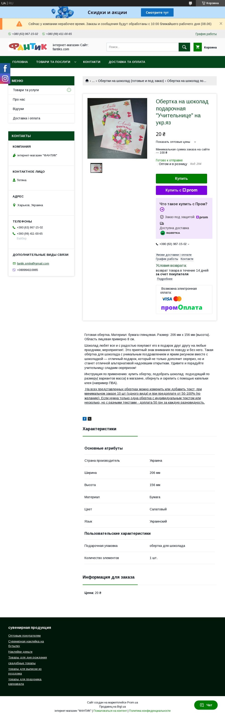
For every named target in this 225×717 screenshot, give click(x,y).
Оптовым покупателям (24, 635)
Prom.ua (132, 702)
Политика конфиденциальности (150, 710)
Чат (206, 705)
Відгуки (18, 109)
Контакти (91, 62)
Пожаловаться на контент (110, 710)
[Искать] (184, 47)
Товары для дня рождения (27, 657)
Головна (20, 62)
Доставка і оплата (26, 118)
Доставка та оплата (127, 62)
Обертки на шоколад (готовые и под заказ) (131, 81)
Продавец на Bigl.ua (112, 706)
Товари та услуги (26, 90)
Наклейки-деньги (20, 651)
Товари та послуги (53, 62)
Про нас (19, 99)
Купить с (181, 190)
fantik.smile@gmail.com (33, 263)
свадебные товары (22, 663)
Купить (181, 178)
